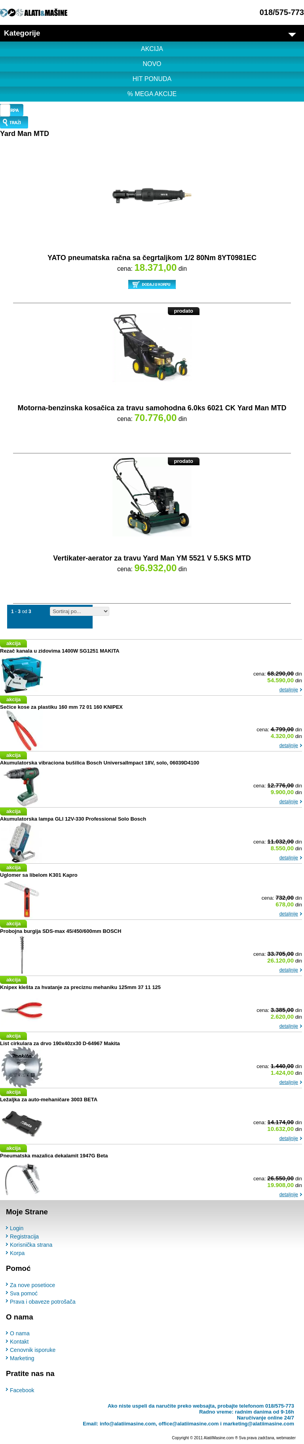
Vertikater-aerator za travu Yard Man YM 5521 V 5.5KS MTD (152, 558)
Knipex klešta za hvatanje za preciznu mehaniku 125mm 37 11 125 (80, 987)
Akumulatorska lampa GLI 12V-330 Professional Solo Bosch (73, 819)
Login (16, 1228)
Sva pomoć (24, 1293)
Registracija (24, 1236)
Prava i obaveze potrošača (43, 1302)
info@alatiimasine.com (128, 1424)
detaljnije (288, 690)
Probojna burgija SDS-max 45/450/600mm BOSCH (60, 931)
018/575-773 (282, 12)
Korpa (17, 1253)
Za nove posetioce (32, 1285)
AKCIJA (152, 48)
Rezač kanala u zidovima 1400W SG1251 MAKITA (60, 651)
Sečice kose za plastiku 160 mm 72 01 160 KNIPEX (61, 707)
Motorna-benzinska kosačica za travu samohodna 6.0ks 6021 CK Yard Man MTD (152, 408)
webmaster (286, 1438)
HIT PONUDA (152, 79)
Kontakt (19, 1341)
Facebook (22, 1390)
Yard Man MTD (24, 134)
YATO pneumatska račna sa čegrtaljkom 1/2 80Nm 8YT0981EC (152, 258)
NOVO (151, 63)
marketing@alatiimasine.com (258, 1424)
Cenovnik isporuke (32, 1350)
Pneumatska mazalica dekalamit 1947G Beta (54, 1156)
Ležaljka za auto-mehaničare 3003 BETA (48, 1099)
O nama (20, 1333)
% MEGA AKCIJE (152, 94)
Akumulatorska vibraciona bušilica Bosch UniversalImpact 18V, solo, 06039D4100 (99, 763)
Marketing (22, 1358)
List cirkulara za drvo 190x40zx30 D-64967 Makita (60, 1043)
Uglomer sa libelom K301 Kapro (39, 875)
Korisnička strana (31, 1245)
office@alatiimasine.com (188, 1424)
